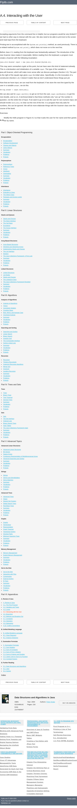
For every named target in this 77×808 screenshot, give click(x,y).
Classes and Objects (9, 145)
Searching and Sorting (10, 331)
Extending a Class (9, 192)
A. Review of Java (9, 602)
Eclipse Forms (32, 746)
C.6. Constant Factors (10, 658)
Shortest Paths (8, 533)
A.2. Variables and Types (11, 607)
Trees (5, 392)
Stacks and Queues (9, 218)
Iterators (5, 253)
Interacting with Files (9, 574)
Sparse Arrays (7, 454)
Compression (7, 576)
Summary (6, 149)
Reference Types (8, 166)
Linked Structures (8, 272)
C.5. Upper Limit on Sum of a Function (15, 656)
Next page (65, 22)
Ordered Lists (7, 420)
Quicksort (6, 368)
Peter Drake (50, 701)
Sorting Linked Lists (9, 343)
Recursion (6, 359)
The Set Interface (8, 418)
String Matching (8, 479)
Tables (29, 738)
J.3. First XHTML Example (63, 740)
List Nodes (6, 274)
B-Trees (5, 581)
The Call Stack (8, 223)
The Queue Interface (9, 227)
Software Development (10, 143)
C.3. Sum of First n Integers (12, 652)
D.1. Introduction (60, 737)
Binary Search (7, 336)
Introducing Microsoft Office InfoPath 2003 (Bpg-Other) (11, 722)
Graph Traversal (8, 529)
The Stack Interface (9, 220)
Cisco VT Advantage (8, 760)
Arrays (5, 168)
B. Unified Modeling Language (12, 633)
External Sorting (8, 578)
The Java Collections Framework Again (15, 427)
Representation (8, 527)
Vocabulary (6, 152)
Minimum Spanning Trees (11, 536)
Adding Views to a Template (11, 736)
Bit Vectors (6, 451)
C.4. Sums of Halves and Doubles (14, 654)
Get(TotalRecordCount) (62, 763)
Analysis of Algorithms (10, 303)
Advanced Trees (8, 496)
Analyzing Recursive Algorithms (13, 364)
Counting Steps (8, 310)
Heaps (5, 498)
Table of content (38, 22)
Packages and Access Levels (12, 197)
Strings (5, 475)
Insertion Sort (7, 338)
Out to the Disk (8, 571)
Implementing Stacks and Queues (14, 249)
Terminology (7, 524)
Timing (5, 305)
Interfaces (6, 171)
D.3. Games (7, 670)
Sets (4, 416)
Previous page (12, 22)
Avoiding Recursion (9, 371)
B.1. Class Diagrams (9, 635)
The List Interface (8, 251)
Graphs (5, 522)
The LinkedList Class (9, 279)
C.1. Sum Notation (9, 647)
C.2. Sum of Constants (10, 649)
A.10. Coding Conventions (11, 625)
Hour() (55, 768)
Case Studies (5, 757)
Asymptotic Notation (9, 307)
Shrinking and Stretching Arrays (13, 246)
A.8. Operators (8, 621)
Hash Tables (7, 425)
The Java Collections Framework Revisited (16, 281)
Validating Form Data (8, 728)
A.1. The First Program (10, 604)
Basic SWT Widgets (34, 735)
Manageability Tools (8, 763)
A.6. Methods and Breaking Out (13, 616)
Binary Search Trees (9, 423)
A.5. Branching (8, 614)
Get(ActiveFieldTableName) (64, 757)
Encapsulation (7, 140)
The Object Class (8, 194)
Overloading (7, 173)
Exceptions (6, 225)
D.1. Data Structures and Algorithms (14, 666)
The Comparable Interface (11, 340)
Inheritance (6, 190)
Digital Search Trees (9, 503)
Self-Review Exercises (62, 735)
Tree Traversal (7, 397)
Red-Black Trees (8, 505)
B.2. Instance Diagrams (10, 637)
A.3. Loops (6, 609)
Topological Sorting (9, 531)
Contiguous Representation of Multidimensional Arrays (20, 456)
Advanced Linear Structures (12, 449)
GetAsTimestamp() (60, 765)
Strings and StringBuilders (11, 477)
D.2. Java (6, 668)
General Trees (7, 399)
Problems (6, 154)
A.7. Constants (8, 618)
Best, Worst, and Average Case (13, 312)
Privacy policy (71, 798)
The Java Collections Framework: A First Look (17, 255)
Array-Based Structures (10, 244)
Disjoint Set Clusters (9, 501)
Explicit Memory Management (12, 555)
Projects (5, 156)
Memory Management (10, 552)
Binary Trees (7, 395)
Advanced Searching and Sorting (13, 458)
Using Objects (7, 147)
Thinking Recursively (9, 361)
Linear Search (7, 333)
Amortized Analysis (9, 314)
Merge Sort (6, 366)
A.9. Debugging (8, 623)
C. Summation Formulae (11, 645)
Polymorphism (7, 164)
